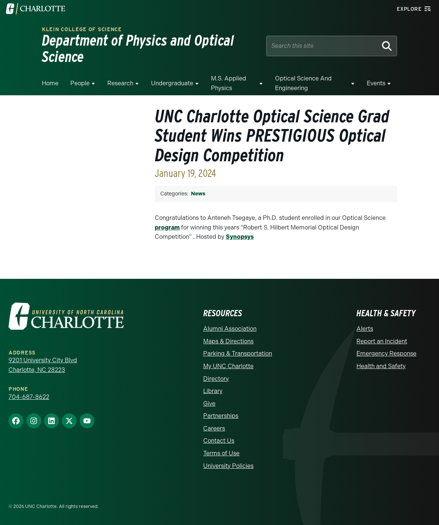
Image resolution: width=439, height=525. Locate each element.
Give (209, 403)
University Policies (228, 465)
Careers (214, 428)
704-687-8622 (29, 396)
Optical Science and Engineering (303, 83)
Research (120, 83)
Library (212, 390)
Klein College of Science (82, 29)
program (167, 227)
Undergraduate (172, 83)
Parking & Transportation (237, 353)
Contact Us (218, 440)
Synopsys (240, 236)
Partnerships (220, 415)
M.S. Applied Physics (228, 83)
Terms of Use (221, 453)
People (80, 83)
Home (50, 83)
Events (376, 83)
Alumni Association (230, 328)
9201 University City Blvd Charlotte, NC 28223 (43, 365)
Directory (216, 378)
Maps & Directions (228, 341)
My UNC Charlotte (228, 366)
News (198, 194)
